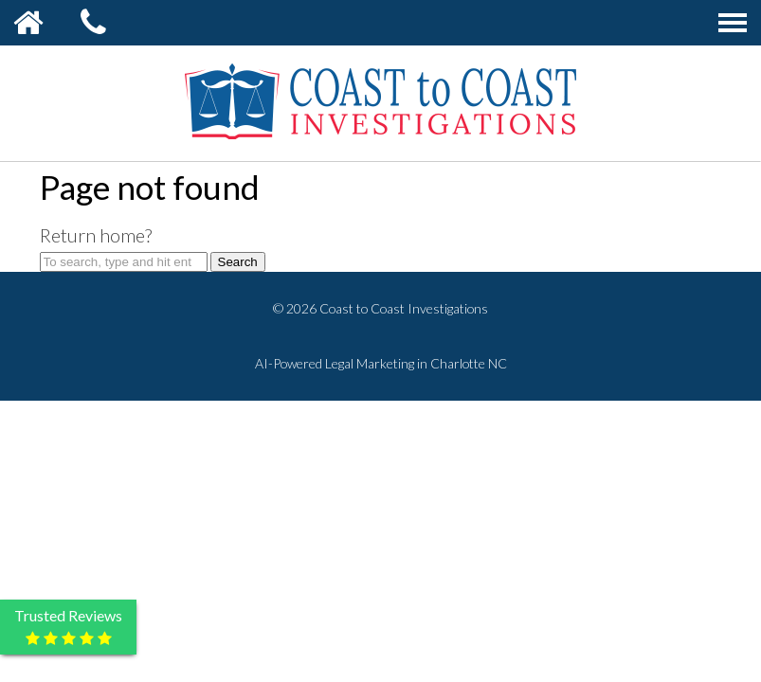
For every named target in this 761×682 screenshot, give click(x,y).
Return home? (96, 235)
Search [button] (238, 262)
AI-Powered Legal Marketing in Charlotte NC (381, 363)
